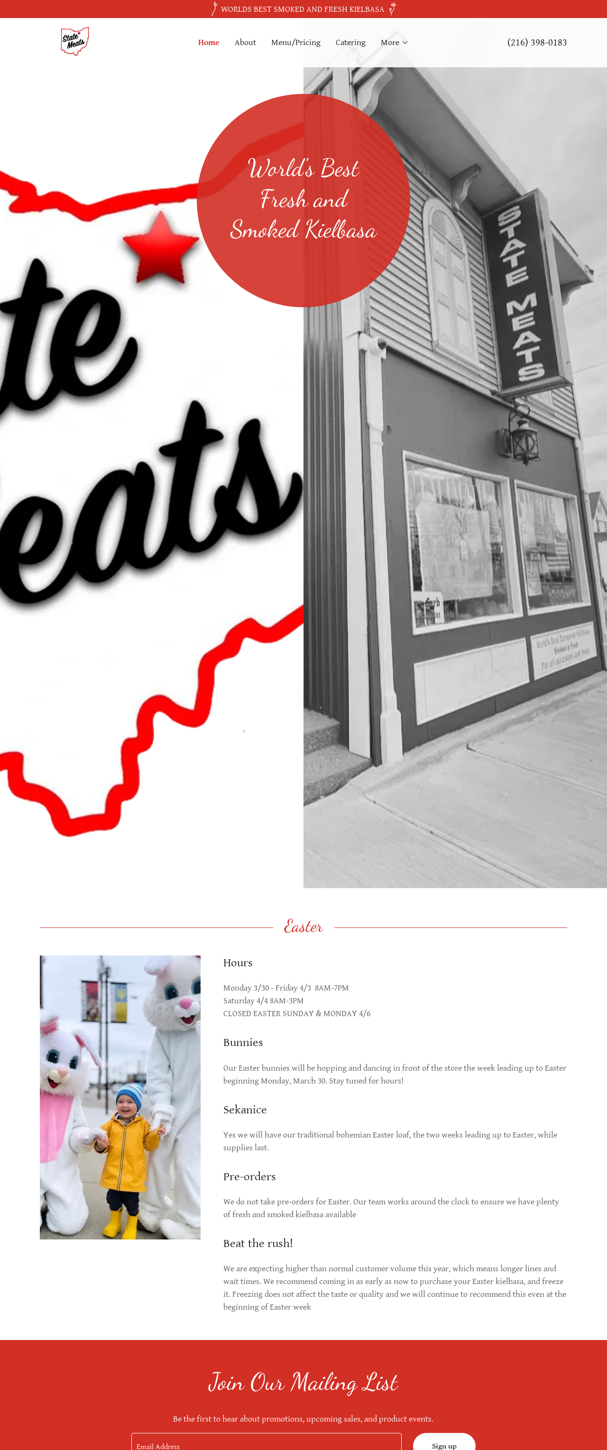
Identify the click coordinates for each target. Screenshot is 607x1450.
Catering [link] (351, 42)
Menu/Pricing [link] (296, 42)
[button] (395, 42)
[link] (73, 42)
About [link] (245, 42)
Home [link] (209, 42)
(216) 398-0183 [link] (537, 42)
